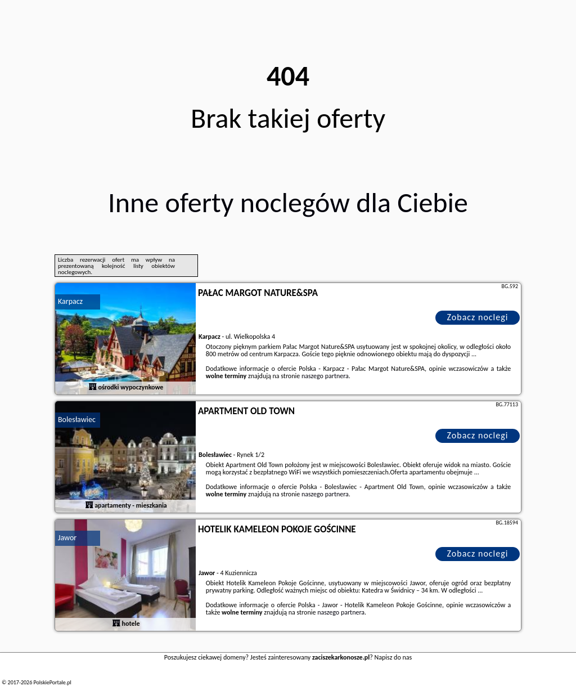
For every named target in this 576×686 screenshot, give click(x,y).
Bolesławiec (77, 419)
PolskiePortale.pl (52, 682)
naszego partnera (325, 376)
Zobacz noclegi (477, 317)
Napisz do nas (393, 657)
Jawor (67, 537)
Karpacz (70, 301)
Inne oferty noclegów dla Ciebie (288, 202)
